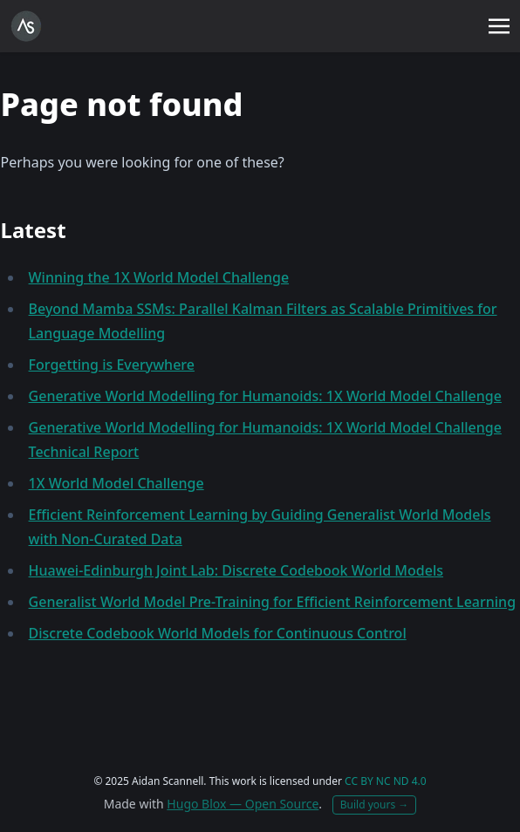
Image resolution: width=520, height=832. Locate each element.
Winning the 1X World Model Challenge (159, 277)
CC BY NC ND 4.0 (386, 781)
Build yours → (374, 804)
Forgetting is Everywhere (112, 364)
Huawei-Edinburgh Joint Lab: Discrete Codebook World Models (236, 570)
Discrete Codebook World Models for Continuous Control (218, 633)
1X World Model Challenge (116, 483)
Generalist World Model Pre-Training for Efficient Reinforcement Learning (273, 601)
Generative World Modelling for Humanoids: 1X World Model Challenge (265, 396)
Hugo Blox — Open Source (242, 803)
